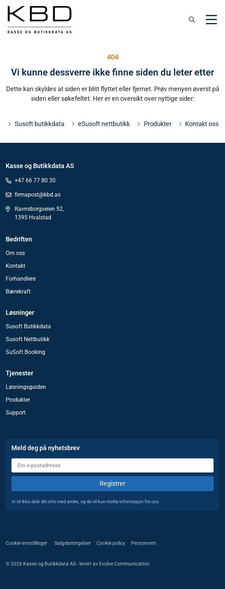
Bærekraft (18, 291)
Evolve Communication (124, 564)
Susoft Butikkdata (28, 326)
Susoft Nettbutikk (27, 339)
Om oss (15, 253)
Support (16, 412)
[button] (192, 20)
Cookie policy (110, 543)
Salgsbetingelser (72, 543)
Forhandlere (21, 278)
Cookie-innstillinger (26, 543)
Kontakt (15, 265)
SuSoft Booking (25, 352)
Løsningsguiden (26, 387)
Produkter (18, 399)
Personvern (143, 543)
